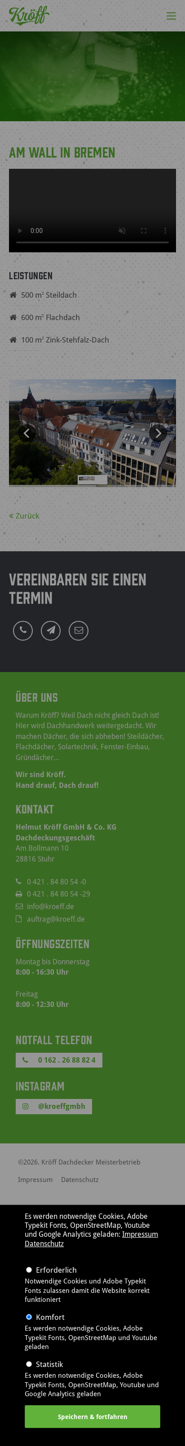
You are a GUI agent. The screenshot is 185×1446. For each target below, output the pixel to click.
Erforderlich (56, 1269)
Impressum (140, 1234)
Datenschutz (44, 1243)
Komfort (50, 1316)
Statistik (49, 1363)
